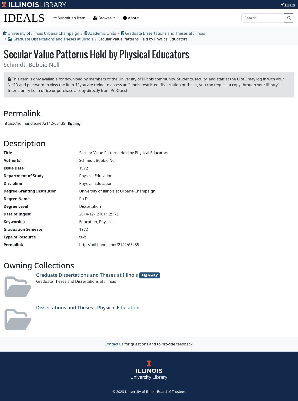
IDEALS (24, 17)
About (131, 18)
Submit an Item (69, 18)
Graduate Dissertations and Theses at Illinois (163, 33)
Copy (74, 123)
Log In (288, 4)
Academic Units (100, 33)
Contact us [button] (113, 344)
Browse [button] (103, 18)
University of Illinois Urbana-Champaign (41, 33)
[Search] (262, 18)
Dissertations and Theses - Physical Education (87, 307)
